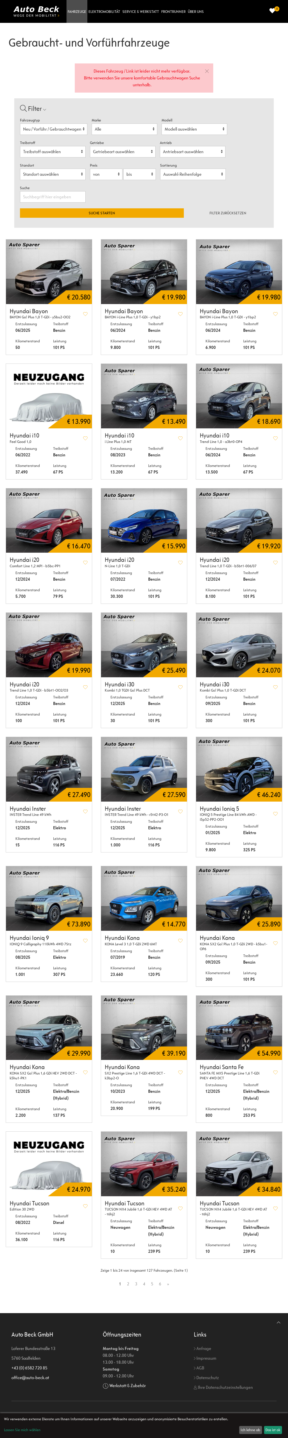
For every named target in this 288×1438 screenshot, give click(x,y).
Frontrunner (173, 11)
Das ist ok (272, 1429)
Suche (25, 187)
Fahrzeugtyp (30, 120)
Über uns (196, 11)
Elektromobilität (104, 11)
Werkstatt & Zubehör (127, 1385)
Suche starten (102, 213)
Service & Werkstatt (140, 11)
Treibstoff (27, 142)
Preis (93, 165)
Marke (96, 120)
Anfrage (202, 1348)
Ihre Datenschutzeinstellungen (223, 1387)
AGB (199, 1368)
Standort (27, 165)
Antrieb (166, 142)
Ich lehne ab (250, 1429)
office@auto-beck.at (30, 1377)
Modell (167, 120)
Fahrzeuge (77, 11)
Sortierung (168, 165)
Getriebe (97, 142)
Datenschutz (206, 1377)
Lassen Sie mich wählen (22, 1429)
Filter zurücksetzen (228, 213)
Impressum (205, 1358)
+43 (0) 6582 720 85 (29, 1368)
